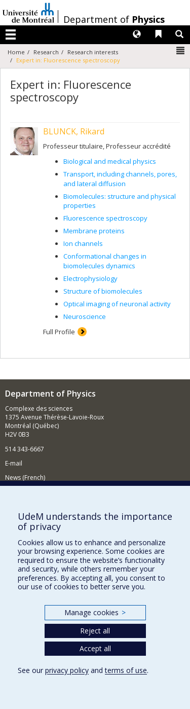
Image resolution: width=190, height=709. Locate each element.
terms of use (126, 670)
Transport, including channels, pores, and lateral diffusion (120, 178)
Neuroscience (84, 316)
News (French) (25, 477)
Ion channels (83, 243)
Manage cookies (95, 612)
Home (16, 52)
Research (46, 52)
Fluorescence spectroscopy (105, 218)
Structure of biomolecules (102, 291)
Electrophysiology (90, 278)
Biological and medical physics (109, 161)
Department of (114, 19)
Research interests (92, 52)
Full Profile (59, 331)
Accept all (95, 648)
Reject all (95, 630)
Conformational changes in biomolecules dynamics (104, 261)
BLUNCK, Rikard (73, 131)
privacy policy (67, 670)
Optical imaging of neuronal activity (117, 303)
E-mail (13, 463)
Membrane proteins (94, 230)
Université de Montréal (28, 13)
